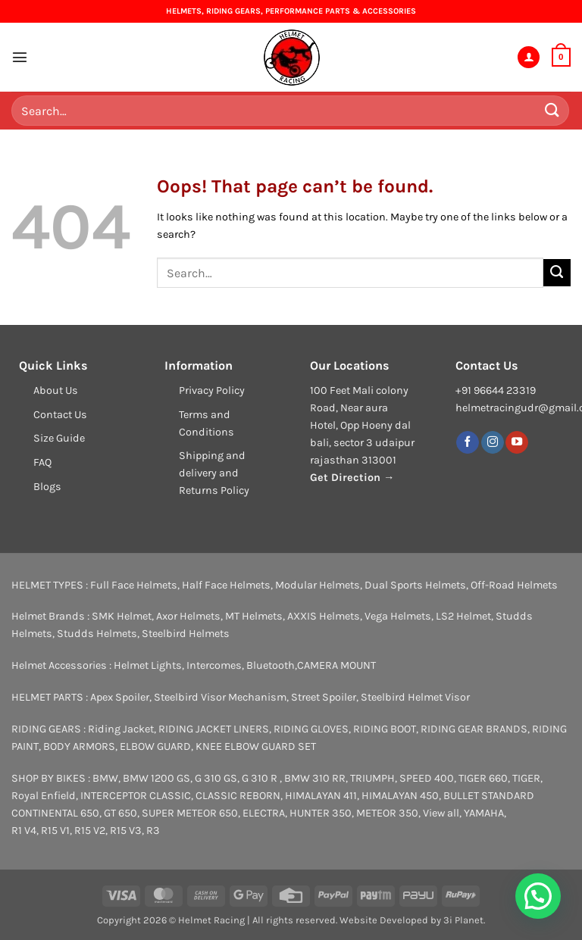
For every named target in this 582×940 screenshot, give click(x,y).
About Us (55, 390)
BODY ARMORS (79, 746)
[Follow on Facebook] (467, 442)
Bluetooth (270, 665)
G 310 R (261, 778)
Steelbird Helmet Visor (415, 697)
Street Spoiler (323, 697)
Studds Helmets (97, 633)
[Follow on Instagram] (492, 442)
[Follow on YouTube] (516, 442)
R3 (153, 830)
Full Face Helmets (133, 585)
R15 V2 (89, 830)
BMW (105, 778)
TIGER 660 (483, 778)
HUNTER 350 (320, 813)
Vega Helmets (398, 616)
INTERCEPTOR (113, 795)
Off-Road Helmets (514, 585)
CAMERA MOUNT (336, 665)
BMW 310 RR (315, 778)
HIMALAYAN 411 (321, 795)
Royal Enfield (43, 795)
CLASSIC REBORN (238, 795)
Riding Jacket (121, 729)
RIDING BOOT (384, 729)
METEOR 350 (387, 813)
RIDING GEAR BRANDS (474, 729)
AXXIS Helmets (323, 616)
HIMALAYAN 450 (400, 795)
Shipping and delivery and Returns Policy (214, 473)
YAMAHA (484, 813)
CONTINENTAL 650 (55, 813)
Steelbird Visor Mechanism (220, 697)
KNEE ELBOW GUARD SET (256, 746)
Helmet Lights (148, 665)
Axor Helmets (188, 616)
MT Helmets (254, 616)
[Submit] (552, 110)
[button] (19, 56)
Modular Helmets (317, 585)
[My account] (529, 57)
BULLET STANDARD (488, 795)
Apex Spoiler (119, 697)
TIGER (526, 778)
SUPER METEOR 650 (190, 813)
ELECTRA (263, 813)
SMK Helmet (122, 616)
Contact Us (60, 414)
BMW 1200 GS (156, 778)
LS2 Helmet (463, 616)
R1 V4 (23, 830)
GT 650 (120, 813)
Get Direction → (352, 477)
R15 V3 (126, 830)
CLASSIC (170, 795)
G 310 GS (216, 778)
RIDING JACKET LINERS (213, 729)
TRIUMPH (372, 778)
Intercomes (214, 665)
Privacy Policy (212, 390)
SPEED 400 (426, 778)
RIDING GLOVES (311, 729)
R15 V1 (55, 830)
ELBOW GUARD (155, 746)
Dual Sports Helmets (415, 585)
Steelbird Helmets (186, 633)
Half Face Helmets (226, 585)
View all (441, 813)
